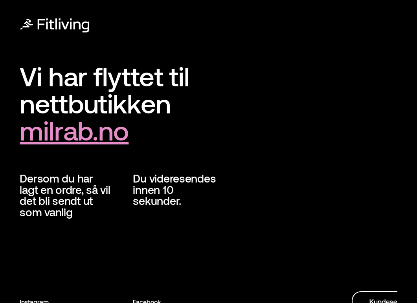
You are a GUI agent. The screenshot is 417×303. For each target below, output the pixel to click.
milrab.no (74, 130)
